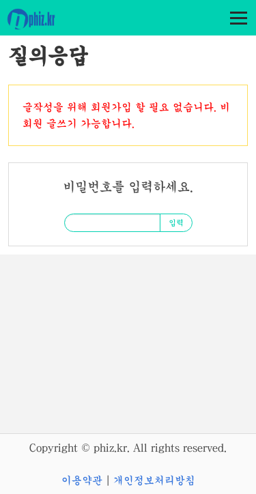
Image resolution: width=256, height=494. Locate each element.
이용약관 (81, 480)
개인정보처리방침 (154, 480)
